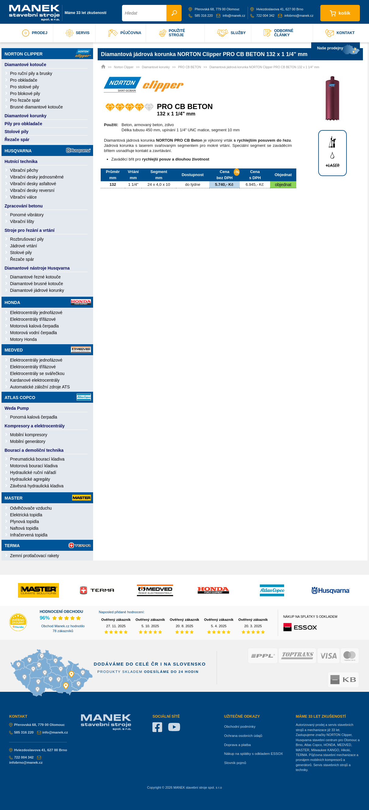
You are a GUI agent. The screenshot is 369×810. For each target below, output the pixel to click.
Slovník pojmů (235, 763)
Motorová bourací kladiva (33, 465)
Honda (48, 302)
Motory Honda (23, 339)
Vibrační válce (23, 197)
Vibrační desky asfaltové (33, 183)
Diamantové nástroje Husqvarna (37, 268)
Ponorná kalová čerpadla (33, 417)
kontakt (340, 33)
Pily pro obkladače (23, 123)
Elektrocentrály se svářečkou (37, 373)
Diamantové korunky (26, 115)
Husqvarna (48, 150)
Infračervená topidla (28, 534)
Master (48, 498)
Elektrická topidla (26, 514)
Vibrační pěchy (24, 170)
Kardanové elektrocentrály (35, 380)
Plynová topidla (24, 521)
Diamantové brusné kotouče (36, 283)
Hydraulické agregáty (30, 479)
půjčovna (124, 33)
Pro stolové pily (24, 86)
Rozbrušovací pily (27, 239)
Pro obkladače (23, 80)
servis (77, 33)
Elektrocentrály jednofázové (36, 312)
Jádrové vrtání (23, 245)
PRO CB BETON (189, 67)
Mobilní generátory (27, 441)
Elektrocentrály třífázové (33, 319)
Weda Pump (17, 408)
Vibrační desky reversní (32, 190)
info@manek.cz (230, 15)
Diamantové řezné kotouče (35, 276)
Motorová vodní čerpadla (33, 332)
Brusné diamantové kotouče (36, 106)
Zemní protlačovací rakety (34, 555)
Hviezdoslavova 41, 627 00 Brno (276, 9)
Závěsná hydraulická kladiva (37, 485)
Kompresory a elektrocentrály (35, 425)
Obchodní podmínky (240, 726)
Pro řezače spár (25, 100)
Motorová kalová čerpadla (34, 326)
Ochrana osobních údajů (243, 735)
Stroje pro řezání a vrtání (29, 230)
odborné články (278, 33)
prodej (34, 33)
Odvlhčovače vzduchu (31, 508)
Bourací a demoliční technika (34, 450)
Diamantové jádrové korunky (37, 290)
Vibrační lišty (22, 221)
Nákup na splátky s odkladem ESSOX (253, 753)
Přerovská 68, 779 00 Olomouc (214, 9)
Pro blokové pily (25, 93)
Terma (48, 545)
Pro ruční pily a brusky (31, 73)
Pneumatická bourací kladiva (37, 459)
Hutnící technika (21, 161)
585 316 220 (201, 15)
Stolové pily (17, 131)
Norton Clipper (48, 53)
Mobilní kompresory (28, 434)
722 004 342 (262, 15)
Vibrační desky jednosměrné (37, 177)
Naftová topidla (24, 528)
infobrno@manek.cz (296, 15)
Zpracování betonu (24, 205)
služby (231, 33)
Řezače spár (17, 139)
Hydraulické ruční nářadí (33, 472)
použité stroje (172, 33)
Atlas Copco (48, 397)
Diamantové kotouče (25, 64)
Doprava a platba (237, 745)
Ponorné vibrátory (27, 214)
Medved (48, 349)
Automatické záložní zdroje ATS (40, 386)
